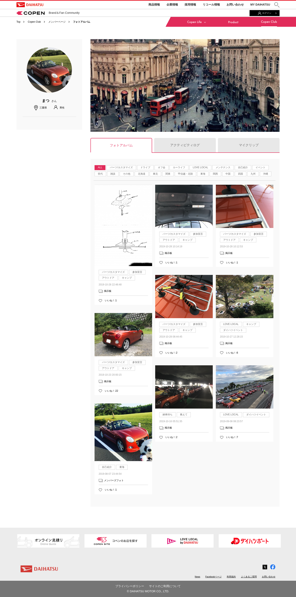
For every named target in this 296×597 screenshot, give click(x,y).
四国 (240, 173)
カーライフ (179, 167)
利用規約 (231, 576)
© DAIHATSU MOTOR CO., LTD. (148, 591)
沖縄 (265, 173)
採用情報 (190, 4)
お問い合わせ (235, 4)
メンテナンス (223, 167)
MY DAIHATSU (260, 4)
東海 (202, 173)
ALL (100, 167)
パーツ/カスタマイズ (121, 167)
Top (18, 21)
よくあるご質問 (249, 576)
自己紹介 (243, 167)
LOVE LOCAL (200, 167)
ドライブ (145, 167)
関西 (215, 173)
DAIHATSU (29, 4)
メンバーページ (57, 21)
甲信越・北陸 (185, 173)
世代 (100, 173)
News (197, 576)
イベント (260, 167)
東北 (155, 173)
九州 (253, 173)
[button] (277, 5)
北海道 (141, 173)
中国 (227, 173)
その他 (126, 173)
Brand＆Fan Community (48, 12)
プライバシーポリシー (129, 586)
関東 (167, 173)
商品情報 (154, 4)
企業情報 (172, 4)
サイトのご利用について (165, 586)
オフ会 (161, 167)
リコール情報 (211, 4)
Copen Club (34, 21)
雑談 (112, 173)
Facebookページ (213, 576)
